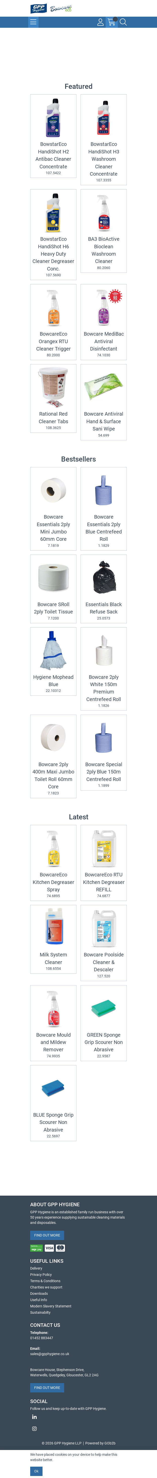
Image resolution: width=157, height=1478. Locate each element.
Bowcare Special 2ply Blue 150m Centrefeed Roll (103, 775)
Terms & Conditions (45, 1281)
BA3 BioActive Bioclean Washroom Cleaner (104, 253)
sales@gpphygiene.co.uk (49, 1354)
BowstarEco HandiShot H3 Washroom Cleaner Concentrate (103, 162)
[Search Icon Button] (123, 22)
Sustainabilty (40, 1312)
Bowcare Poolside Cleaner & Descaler (104, 965)
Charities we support (46, 1287)
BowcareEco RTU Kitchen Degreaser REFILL (104, 885)
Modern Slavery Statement (50, 1306)
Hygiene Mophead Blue (53, 684)
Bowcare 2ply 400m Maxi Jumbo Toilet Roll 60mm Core (53, 779)
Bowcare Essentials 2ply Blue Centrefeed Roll (104, 531)
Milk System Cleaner (53, 961)
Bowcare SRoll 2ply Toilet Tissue (53, 611)
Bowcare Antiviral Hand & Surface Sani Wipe (103, 424)
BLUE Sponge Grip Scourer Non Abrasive (53, 1125)
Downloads (39, 1294)
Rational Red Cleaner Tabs (53, 421)
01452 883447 (41, 1338)
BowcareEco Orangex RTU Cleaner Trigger (53, 344)
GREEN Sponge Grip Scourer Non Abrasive (104, 1045)
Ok (36, 1471)
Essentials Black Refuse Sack (104, 611)
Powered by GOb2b (100, 1443)
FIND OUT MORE (47, 1235)
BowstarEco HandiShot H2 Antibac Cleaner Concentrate (53, 158)
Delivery (36, 1268)
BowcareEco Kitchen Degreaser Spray (53, 885)
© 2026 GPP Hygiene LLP (62, 1443)
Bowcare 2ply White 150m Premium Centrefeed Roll (103, 691)
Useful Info (38, 1300)
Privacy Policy (41, 1275)
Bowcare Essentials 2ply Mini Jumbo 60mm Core (53, 531)
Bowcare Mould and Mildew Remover (53, 1045)
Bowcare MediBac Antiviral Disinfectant (104, 344)
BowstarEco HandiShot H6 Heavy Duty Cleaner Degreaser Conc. (53, 257)
